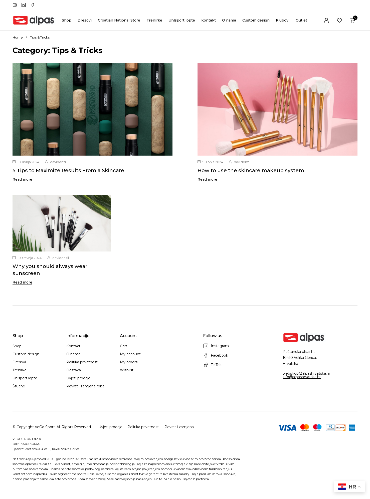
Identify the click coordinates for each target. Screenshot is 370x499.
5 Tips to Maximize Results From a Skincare (68, 170)
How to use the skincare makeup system (251, 170)
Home (18, 37)
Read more (22, 179)
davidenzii (58, 162)
